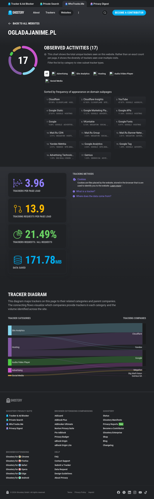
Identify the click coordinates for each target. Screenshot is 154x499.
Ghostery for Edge (16, 473)
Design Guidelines (63, 473)
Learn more (116, 186)
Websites (66, 12)
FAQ (57, 456)
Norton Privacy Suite (64, 428)
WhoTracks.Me (74, 3)
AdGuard (59, 416)
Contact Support (62, 461)
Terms (69, 492)
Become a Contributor (129, 12)
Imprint (91, 492)
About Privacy (61, 478)
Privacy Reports (113, 424)
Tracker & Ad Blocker (21, 3)
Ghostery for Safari (16, 465)
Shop (105, 437)
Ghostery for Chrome (17, 456)
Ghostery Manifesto (112, 420)
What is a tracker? (84, 191)
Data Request (61, 469)
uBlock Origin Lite (63, 445)
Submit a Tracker (63, 465)
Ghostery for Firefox (17, 461)
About (36, 12)
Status (106, 416)
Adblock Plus (61, 420)
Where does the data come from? (92, 196)
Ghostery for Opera (16, 469)
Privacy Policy (80, 492)
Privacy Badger (62, 437)
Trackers (50, 12)
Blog (105, 441)
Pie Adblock (60, 432)
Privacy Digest (99, 3)
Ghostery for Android (17, 478)
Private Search (49, 3)
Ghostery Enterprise (112, 432)
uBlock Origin (61, 441)
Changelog (108, 445)
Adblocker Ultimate (64, 424)
